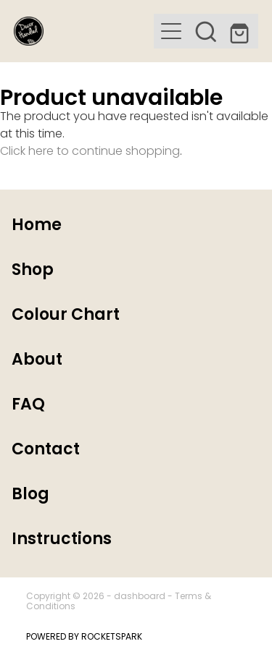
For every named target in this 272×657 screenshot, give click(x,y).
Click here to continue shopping (90, 152)
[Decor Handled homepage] (84, 31)
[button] (171, 31)
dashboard (139, 597)
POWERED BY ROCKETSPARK (84, 637)
